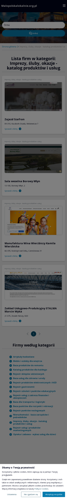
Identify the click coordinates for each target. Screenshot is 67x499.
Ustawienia (11, 494)
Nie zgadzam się (31, 494)
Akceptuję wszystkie (53, 494)
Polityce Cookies (41, 489)
